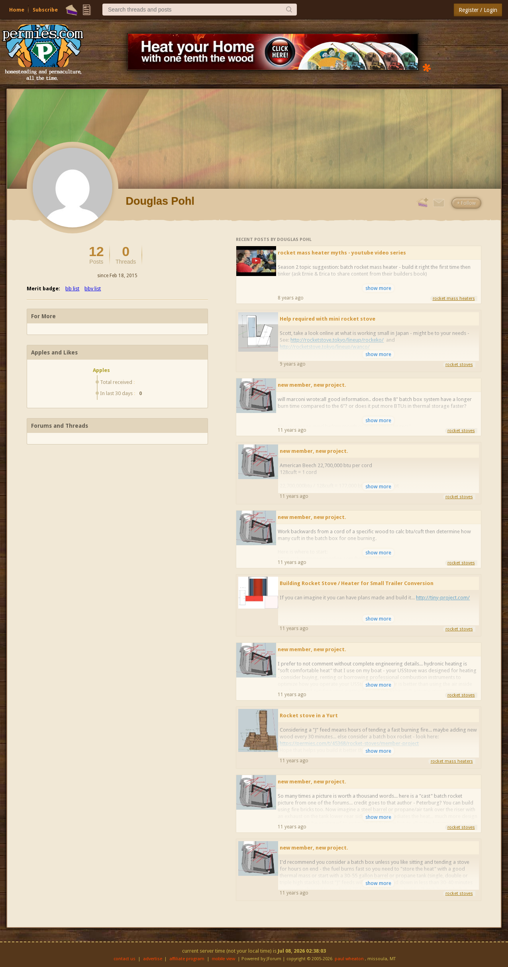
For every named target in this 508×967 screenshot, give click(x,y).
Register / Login (478, 10)
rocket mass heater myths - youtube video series (342, 253)
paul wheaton (349, 958)
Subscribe (45, 10)
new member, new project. (312, 385)
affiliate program (186, 958)
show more (378, 288)
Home (16, 10)
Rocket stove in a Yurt (309, 715)
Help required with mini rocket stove (327, 319)
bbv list (92, 289)
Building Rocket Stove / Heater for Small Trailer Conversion (356, 583)
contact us (124, 958)
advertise (152, 958)
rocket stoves (459, 364)
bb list (72, 289)
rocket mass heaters (454, 298)
